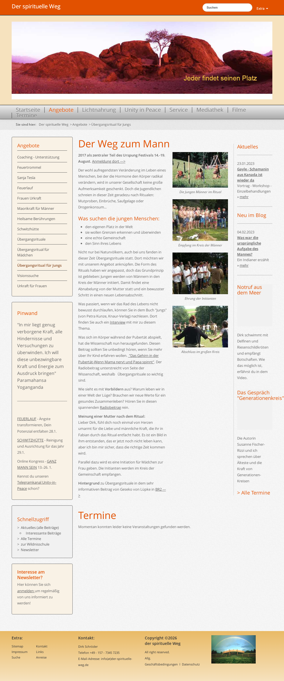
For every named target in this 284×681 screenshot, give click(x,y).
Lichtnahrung (99, 110)
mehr (244, 196)
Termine (26, 115)
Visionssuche (28, 275)
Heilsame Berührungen (36, 218)
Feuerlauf (25, 187)
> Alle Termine (253, 492)
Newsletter (30, 549)
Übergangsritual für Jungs (111, 124)
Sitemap (17, 646)
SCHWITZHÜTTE (30, 440)
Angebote (61, 110)
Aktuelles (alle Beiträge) (40, 527)
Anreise (41, 657)
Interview (117, 322)
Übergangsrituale (31, 239)
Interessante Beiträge (43, 533)
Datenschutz (191, 664)
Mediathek (210, 110)
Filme (239, 110)
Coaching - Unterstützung (38, 157)
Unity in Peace (143, 110)
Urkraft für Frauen (32, 285)
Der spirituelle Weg (36, 6)
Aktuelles (247, 146)
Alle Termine (31, 538)
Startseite (28, 110)
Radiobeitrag (110, 407)
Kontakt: (86, 637)
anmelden (26, 590)
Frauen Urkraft (29, 198)
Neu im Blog (251, 215)
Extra (262, 8)
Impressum (19, 652)
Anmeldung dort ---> (108, 161)
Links (40, 652)
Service (178, 110)
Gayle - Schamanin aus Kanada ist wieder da (253, 175)
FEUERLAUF (26, 418)
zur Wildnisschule (35, 544)
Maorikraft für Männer (35, 208)
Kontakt (41, 646)
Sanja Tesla (26, 177)
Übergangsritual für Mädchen (33, 252)
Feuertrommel (29, 167)
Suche (16, 657)
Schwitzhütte (28, 228)
